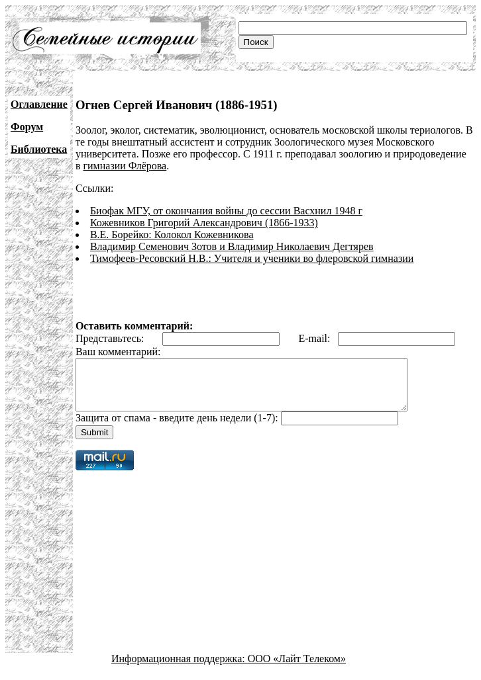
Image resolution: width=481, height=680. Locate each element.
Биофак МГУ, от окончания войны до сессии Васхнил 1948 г (226, 210)
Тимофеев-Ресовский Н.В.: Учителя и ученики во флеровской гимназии (251, 258)
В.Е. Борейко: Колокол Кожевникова (172, 234)
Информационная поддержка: (179, 668)
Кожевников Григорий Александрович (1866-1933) (204, 222)
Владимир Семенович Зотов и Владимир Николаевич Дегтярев (232, 246)
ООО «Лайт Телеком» (297, 668)
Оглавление (39, 104)
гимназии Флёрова (124, 165)
